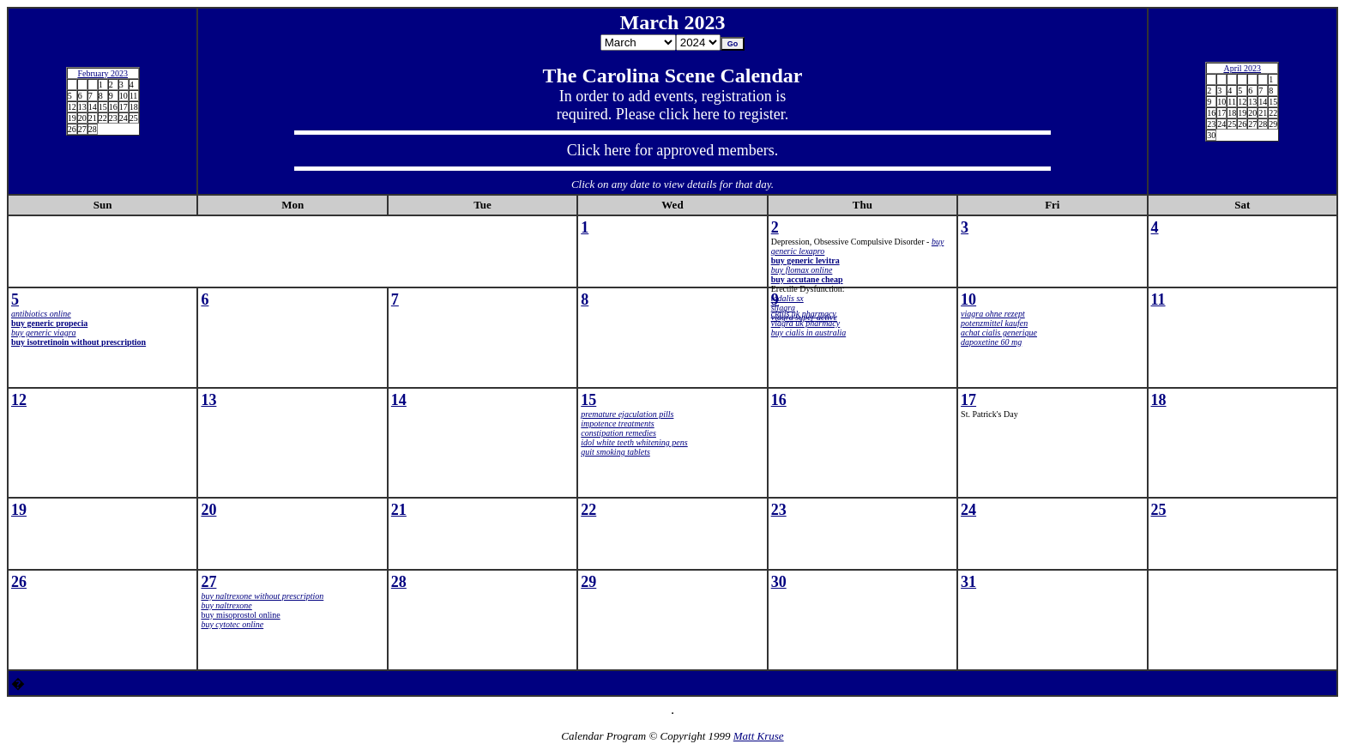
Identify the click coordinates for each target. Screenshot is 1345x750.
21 (399, 509)
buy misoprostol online (240, 615)
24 (968, 509)
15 (588, 399)
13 (208, 399)
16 (779, 399)
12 (19, 399)
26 (19, 581)
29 (588, 581)
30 (779, 581)
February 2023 (102, 73)
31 (968, 581)
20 (208, 509)
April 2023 (1242, 68)
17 (968, 399)
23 (779, 509)
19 (19, 509)
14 (399, 399)
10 (968, 299)
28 (399, 581)
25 (1159, 509)
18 (1159, 399)
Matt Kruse (758, 735)
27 (208, 581)
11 (1158, 299)
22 (588, 509)
